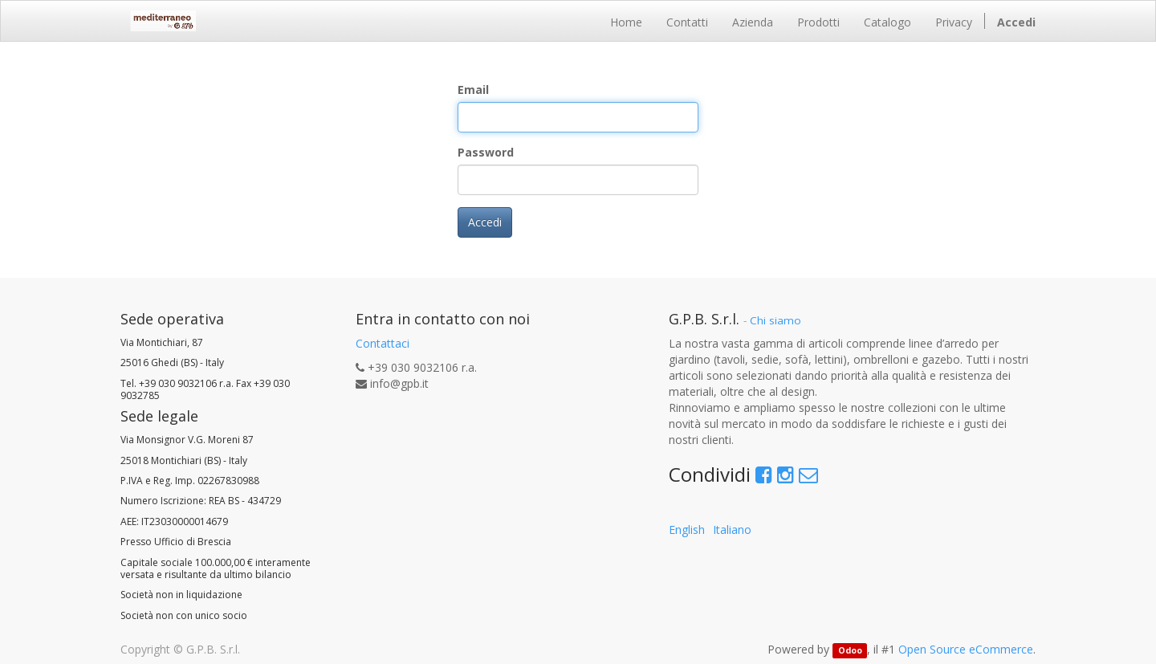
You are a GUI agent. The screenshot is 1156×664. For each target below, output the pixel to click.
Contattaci (382, 343)
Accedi (485, 222)
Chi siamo (775, 320)
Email (473, 89)
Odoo (850, 650)
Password (486, 152)
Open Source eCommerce (965, 649)
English (687, 529)
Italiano (732, 529)
